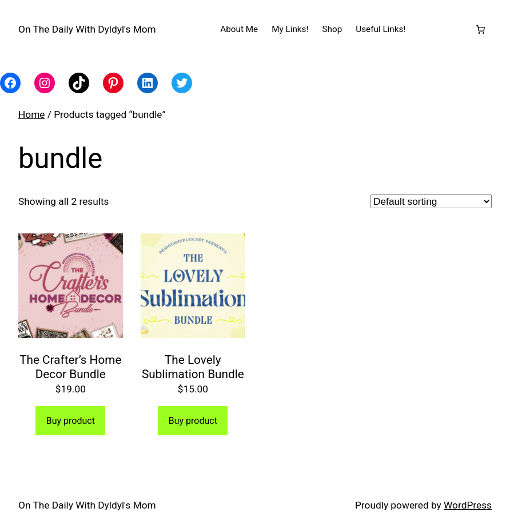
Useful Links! (380, 29)
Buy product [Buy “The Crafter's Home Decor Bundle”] (70, 420)
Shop (332, 29)
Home (31, 114)
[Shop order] (431, 201)
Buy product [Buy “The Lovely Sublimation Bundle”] (193, 420)
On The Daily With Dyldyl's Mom (87, 29)
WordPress (468, 505)
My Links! (290, 29)
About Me (239, 29)
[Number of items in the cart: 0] (481, 29)
